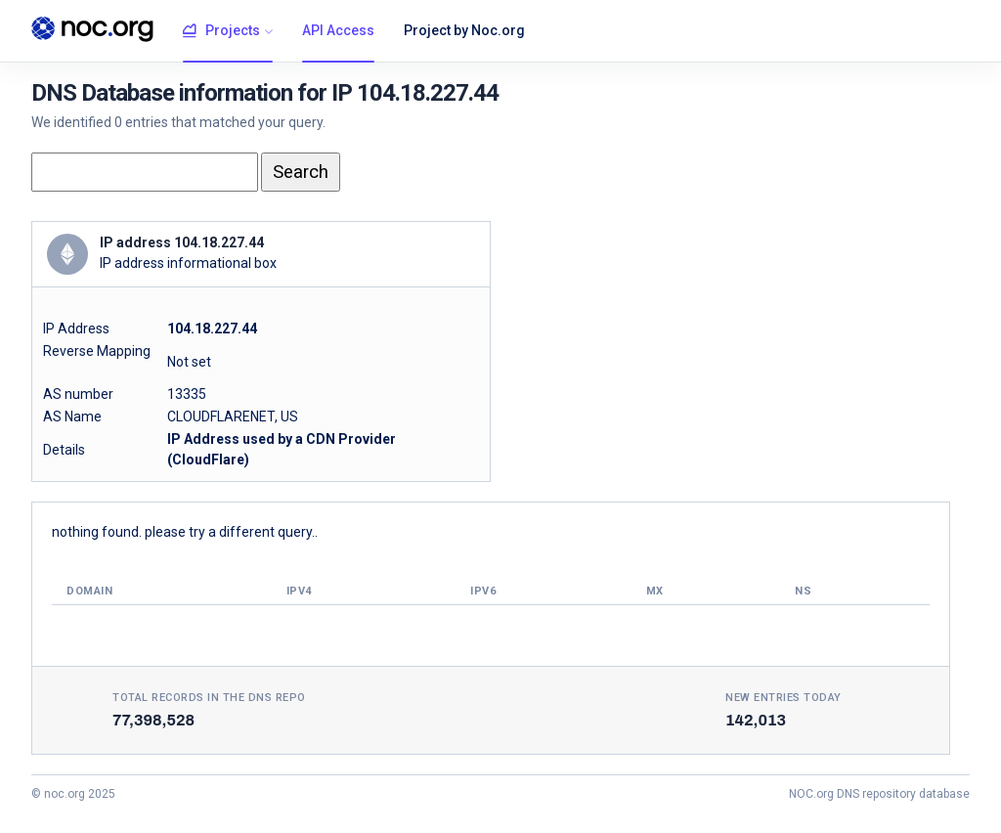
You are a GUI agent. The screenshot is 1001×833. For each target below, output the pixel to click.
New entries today (783, 697)
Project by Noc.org (464, 30)
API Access (338, 30)
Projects (221, 31)
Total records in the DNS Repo (209, 697)
